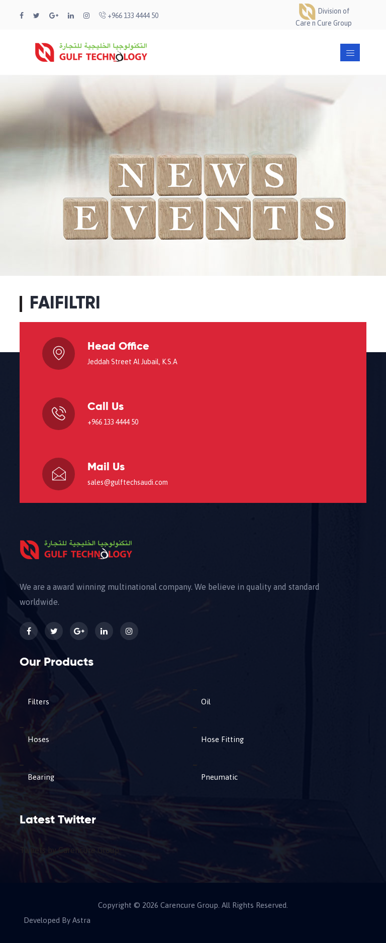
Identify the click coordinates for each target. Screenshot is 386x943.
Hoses (38, 739)
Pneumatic (219, 777)
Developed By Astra (57, 920)
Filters (38, 701)
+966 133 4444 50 (128, 16)
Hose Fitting (222, 739)
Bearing (41, 777)
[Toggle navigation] (350, 52)
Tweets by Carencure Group (69, 850)
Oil (206, 701)
